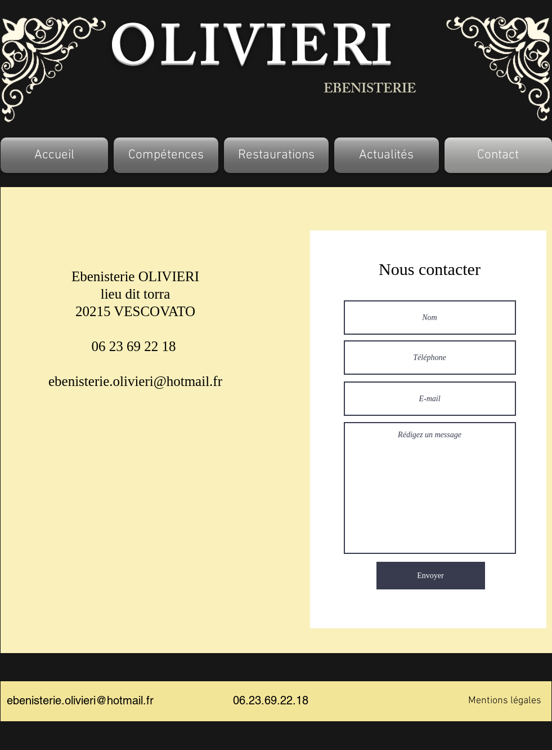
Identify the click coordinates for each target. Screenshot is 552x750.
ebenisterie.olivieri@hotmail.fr (135, 381)
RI (361, 55)
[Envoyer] (430, 575)
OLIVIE (220, 55)
